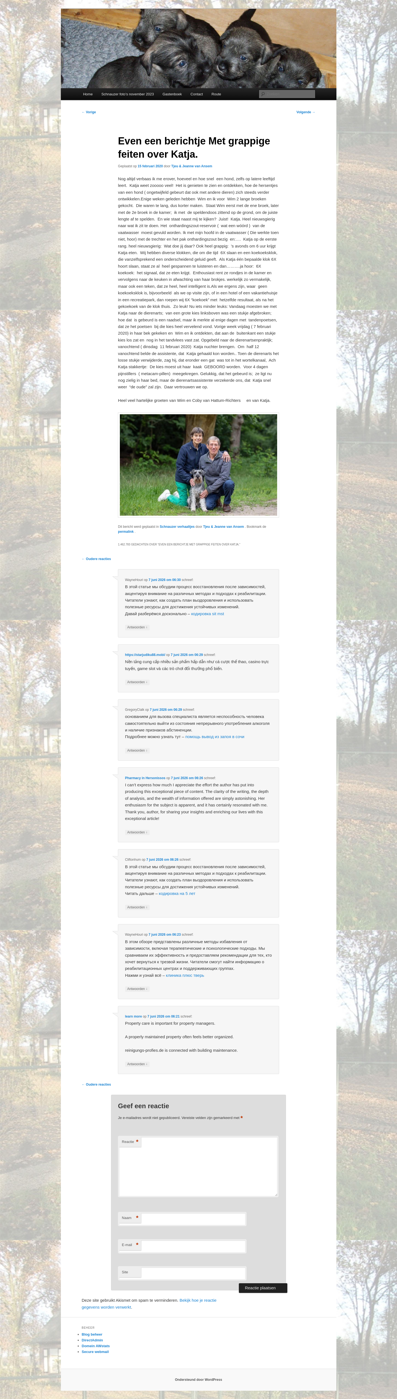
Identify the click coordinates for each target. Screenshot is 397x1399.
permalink (126, 532)
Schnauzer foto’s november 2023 (127, 94)
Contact (197, 94)
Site (125, 1272)
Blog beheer (92, 1334)
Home (88, 94)
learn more (133, 1016)
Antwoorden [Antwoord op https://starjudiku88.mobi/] (137, 682)
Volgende (305, 112)
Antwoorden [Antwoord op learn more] (137, 1064)
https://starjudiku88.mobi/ (145, 655)
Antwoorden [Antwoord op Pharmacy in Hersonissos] (137, 832)
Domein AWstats (96, 1346)
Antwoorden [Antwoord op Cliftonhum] (137, 907)
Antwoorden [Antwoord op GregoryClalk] (137, 750)
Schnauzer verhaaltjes (177, 527)
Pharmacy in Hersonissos (145, 778)
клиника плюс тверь (185, 975)
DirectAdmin (92, 1340)
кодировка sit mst (207, 613)
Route (216, 94)
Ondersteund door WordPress (198, 1380)
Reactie (130, 1142)
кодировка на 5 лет (177, 893)
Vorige (89, 112)
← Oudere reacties (96, 559)
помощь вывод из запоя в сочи (214, 736)
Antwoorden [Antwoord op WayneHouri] (137, 627)
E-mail (130, 1245)
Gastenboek (172, 94)
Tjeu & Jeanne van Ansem (191, 166)
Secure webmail (95, 1352)
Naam (130, 1218)
